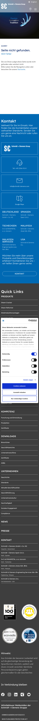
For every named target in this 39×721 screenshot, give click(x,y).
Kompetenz (8, 411)
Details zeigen (28, 380)
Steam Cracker (6, 303)
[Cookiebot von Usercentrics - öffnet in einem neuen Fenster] (28, 320)
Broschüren (5, 442)
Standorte (4, 483)
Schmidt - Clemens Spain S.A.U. (12, 553)
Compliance (5, 513)
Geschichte (5, 477)
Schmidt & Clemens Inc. (10, 579)
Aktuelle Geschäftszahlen (10, 488)
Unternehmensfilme (8, 453)
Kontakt (19, 273)
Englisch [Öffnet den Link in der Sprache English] (32, 2)
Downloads (8, 436)
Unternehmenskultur (8, 498)
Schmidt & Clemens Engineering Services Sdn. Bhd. (20, 572)
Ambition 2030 (6, 403)
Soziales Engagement (9, 508)
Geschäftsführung (8, 493)
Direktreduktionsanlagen (10, 313)
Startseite (21, 69)
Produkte (7, 296)
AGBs (3, 463)
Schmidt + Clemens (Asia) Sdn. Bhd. (14, 566)
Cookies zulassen (19, 386)
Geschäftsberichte (8, 447)
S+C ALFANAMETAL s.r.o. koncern (13, 559)
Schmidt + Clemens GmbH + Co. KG (14, 546)
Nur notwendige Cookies (19, 398)
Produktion (5, 423)
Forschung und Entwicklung (11, 418)
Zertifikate (5, 428)
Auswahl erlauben (19, 392)
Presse (5, 530)
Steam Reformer (7, 308)
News (4, 521)
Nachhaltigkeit (6, 503)
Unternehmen (9, 471)
